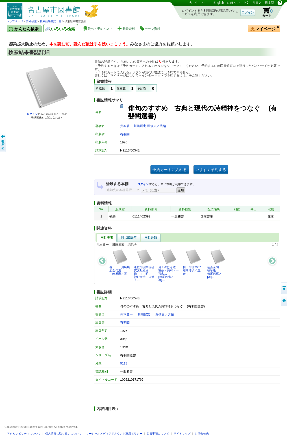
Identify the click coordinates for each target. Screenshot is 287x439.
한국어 (257, 2)
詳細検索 (31, 21)
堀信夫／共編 (156, 126)
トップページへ (283, 300)
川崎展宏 (140, 126)
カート (265, 12)
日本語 (269, 2)
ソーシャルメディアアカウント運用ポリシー (114, 433)
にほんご (233, 2)
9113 (123, 363)
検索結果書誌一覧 (50, 21)
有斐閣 (125, 134)
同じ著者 (106, 237)
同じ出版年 (129, 237)
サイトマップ (182, 433)
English (218, 2)
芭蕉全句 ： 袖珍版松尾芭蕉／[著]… (217, 264)
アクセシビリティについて (24, 433)
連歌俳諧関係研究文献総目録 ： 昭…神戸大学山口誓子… (144, 265)
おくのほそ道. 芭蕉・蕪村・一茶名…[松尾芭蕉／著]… (169, 265)
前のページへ (3, 142)
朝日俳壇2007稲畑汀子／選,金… (192, 262)
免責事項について (158, 433)
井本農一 (127, 126)
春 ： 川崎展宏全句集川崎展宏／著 (119, 262)
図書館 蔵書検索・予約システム (54, 9)
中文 (246, 2)
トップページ (15, 21)
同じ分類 (150, 237)
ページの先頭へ (283, 288)
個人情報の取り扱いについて (63, 433)
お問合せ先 (202, 433)
